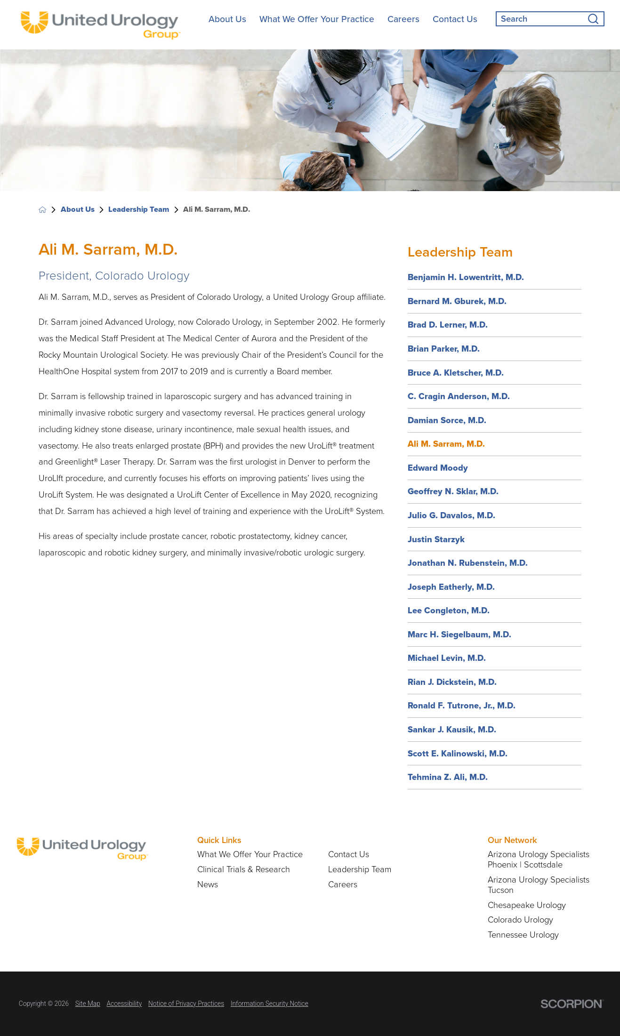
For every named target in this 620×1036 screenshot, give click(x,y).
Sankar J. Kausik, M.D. (452, 729)
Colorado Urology (520, 920)
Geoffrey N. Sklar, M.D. (453, 491)
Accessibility (124, 1003)
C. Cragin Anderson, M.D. (459, 396)
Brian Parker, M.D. (444, 348)
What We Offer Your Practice (316, 19)
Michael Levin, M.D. (447, 657)
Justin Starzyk (436, 539)
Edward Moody (438, 467)
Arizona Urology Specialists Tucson (538, 885)
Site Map (87, 1003)
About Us (227, 19)
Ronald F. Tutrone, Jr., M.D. (461, 705)
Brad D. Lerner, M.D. (448, 324)
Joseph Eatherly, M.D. (451, 586)
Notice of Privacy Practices (186, 1003)
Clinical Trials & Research (243, 869)
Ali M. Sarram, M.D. (446, 443)
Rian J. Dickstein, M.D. (452, 681)
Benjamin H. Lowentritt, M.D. (466, 277)
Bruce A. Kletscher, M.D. (456, 372)
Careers (403, 19)
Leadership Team (138, 209)
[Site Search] (596, 19)
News (207, 884)
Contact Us (455, 19)
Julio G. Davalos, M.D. (451, 515)
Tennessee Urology (523, 935)
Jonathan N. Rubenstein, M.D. (468, 562)
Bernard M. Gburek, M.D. (457, 301)
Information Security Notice (269, 1003)
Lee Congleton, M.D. (449, 610)
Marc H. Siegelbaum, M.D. (459, 634)
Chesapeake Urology (527, 905)
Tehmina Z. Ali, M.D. (448, 777)
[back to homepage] (43, 210)
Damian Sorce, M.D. (447, 420)
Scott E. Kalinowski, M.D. (457, 753)
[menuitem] (227, 19)
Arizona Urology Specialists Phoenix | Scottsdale (538, 859)
